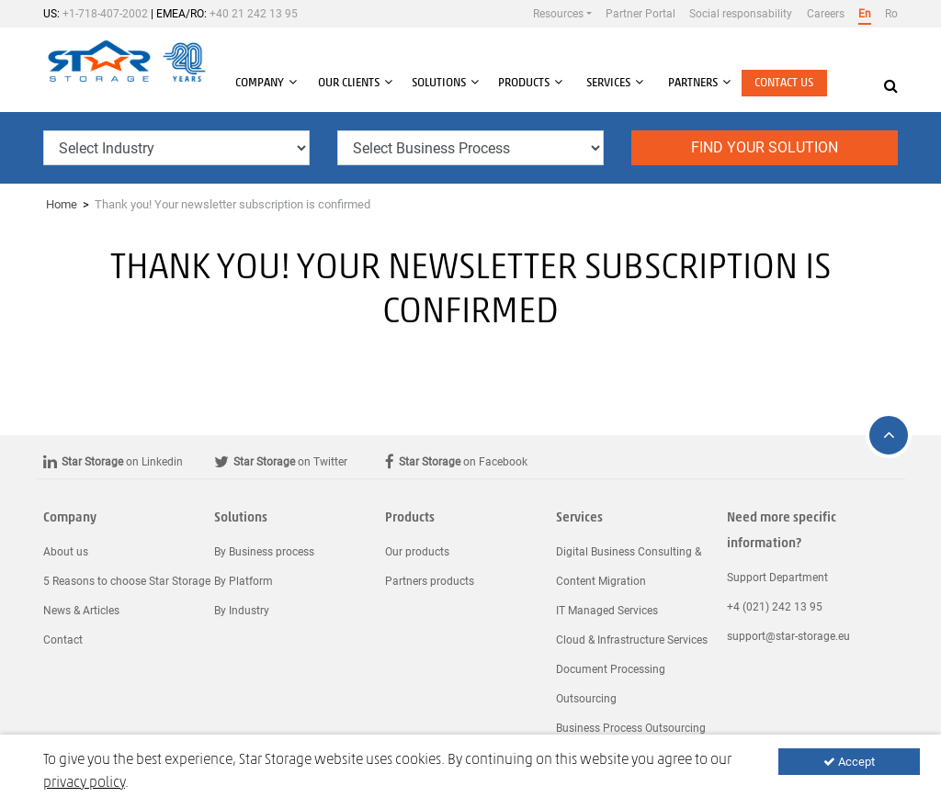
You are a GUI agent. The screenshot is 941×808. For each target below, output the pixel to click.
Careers (826, 13)
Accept (849, 762)
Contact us (783, 83)
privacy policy (84, 783)
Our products (417, 551)
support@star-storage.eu (788, 636)
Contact (63, 640)
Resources (558, 13)
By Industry (241, 610)
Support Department (777, 577)
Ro (891, 13)
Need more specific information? (781, 531)
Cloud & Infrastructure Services (632, 640)
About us (65, 551)
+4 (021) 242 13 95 (774, 606)
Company (69, 518)
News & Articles (81, 610)
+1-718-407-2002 (105, 13)
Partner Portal (640, 13)
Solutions (240, 518)
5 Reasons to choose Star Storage (126, 581)
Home (61, 204)
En (864, 13)
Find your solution (764, 147)
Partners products (429, 581)
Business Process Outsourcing (631, 728)
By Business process (264, 551)
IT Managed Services (607, 610)
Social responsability (740, 13)
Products (410, 518)
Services (579, 518)
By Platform (243, 581)
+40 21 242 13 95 (254, 13)
